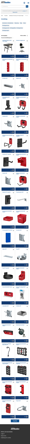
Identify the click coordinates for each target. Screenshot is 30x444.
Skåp (21, 23)
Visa (12, 56)
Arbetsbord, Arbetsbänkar (7, 23)
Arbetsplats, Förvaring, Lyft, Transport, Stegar (16, 15)
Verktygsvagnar (5, 30)
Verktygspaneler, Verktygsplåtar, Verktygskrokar (12, 28)
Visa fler (15, 421)
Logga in (3, 433)
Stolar (24, 23)
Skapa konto (3, 435)
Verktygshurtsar (5, 25)
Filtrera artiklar (24, 35)
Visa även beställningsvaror (7, 37)
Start (2, 15)
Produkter (6, 15)
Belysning (17, 23)
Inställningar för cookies (6, 437)
